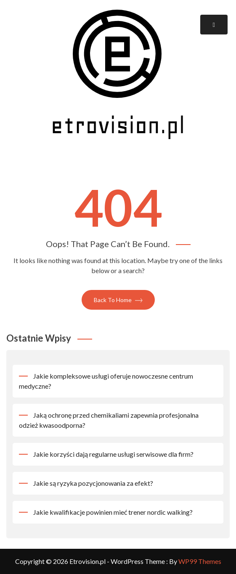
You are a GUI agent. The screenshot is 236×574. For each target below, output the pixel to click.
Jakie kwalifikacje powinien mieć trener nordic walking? (113, 512)
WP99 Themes (199, 561)
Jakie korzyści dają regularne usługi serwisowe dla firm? (113, 454)
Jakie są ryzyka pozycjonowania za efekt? (93, 483)
